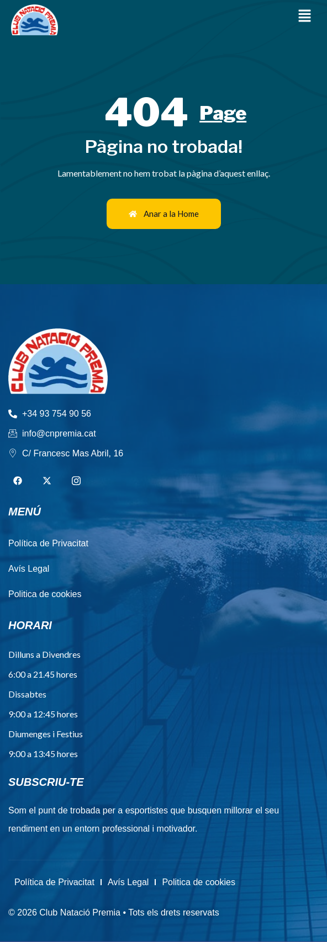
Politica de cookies (198, 882)
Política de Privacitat (54, 882)
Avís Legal (128, 882)
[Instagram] (76, 481)
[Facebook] (18, 481)
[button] (305, 16)
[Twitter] (47, 481)
